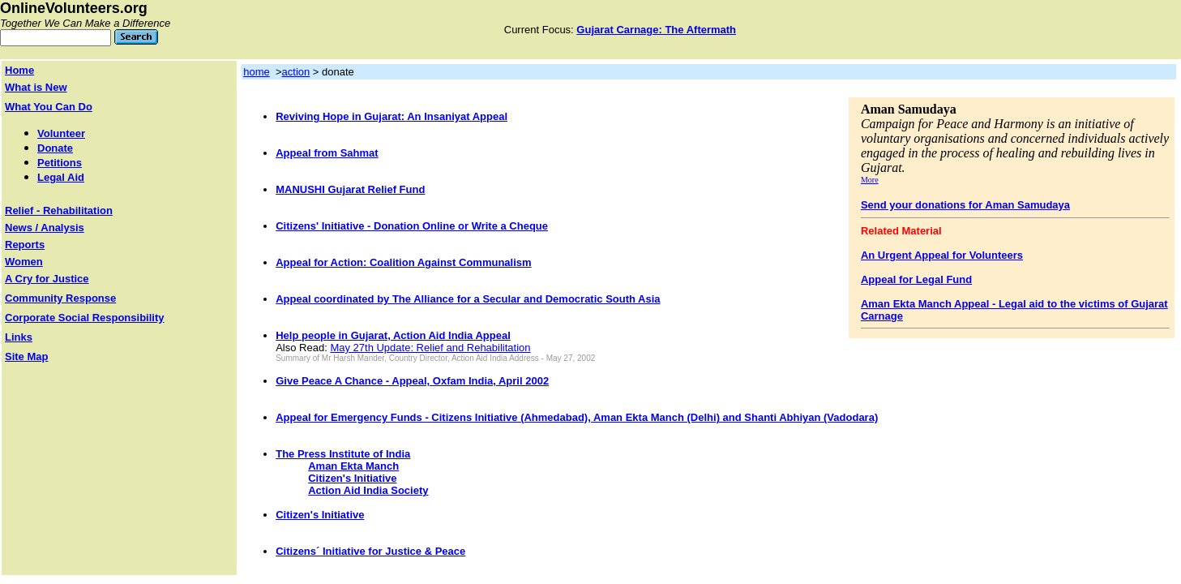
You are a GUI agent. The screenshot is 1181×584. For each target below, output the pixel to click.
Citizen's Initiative (352, 478)
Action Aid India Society (368, 490)
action (296, 72)
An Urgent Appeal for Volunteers (942, 255)
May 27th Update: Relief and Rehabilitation (430, 347)
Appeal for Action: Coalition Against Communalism (403, 262)
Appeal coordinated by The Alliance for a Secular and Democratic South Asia (468, 299)
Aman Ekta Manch (353, 466)
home (256, 72)
